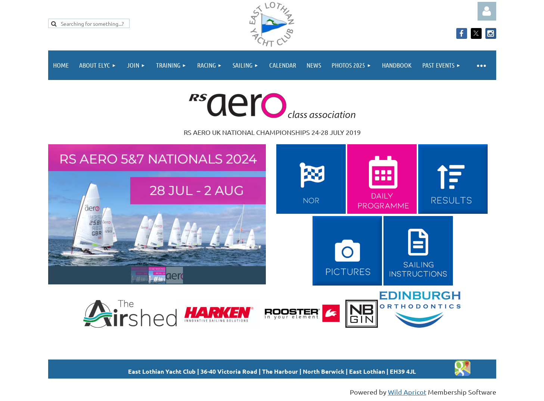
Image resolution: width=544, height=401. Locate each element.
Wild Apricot (407, 392)
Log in (487, 11)
